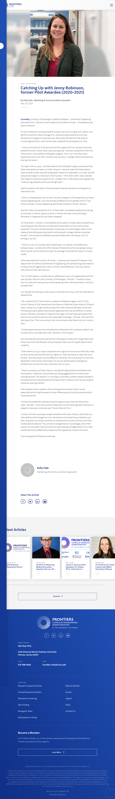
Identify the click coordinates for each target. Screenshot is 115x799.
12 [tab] (10, 584)
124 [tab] (84, 584)
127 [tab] (86, 584)
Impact (69, 698)
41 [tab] (29, 584)
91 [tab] (62, 584)
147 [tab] (99, 584)
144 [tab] (97, 584)
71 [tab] (49, 584)
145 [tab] (98, 584)
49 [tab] (34, 584)
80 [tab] (55, 584)
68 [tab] (47, 584)
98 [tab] (67, 584)
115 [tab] (78, 584)
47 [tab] (33, 584)
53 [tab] (37, 584)
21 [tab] (16, 584)
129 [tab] (87, 584)
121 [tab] (82, 584)
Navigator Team (25, 711)
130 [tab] (88, 584)
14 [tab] (11, 584)
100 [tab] (68, 584)
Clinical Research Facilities (29, 692)
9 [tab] (8, 584)
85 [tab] (58, 584)
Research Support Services (30, 686)
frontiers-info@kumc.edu (54, 665)
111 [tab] (75, 584)
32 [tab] (23, 584)
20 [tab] (15, 584)
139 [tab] (94, 584)
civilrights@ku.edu (14, 782)
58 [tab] (40, 584)
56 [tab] (39, 584)
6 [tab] (6, 584)
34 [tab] (24, 584)
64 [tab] (44, 584)
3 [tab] (4, 584)
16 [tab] (12, 584)
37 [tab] (26, 584)
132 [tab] (89, 584)
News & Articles (31, 83)
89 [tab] (61, 584)
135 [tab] (91, 584)
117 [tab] (79, 584)
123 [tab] (83, 584)
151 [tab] (102, 584)
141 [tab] (95, 584)
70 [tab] (48, 584)
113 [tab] (77, 584)
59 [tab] (41, 584)
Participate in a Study (27, 717)
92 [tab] (63, 584)
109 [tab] (74, 584)
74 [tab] (51, 584)
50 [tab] (35, 584)
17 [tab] (13, 584)
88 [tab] (60, 584)
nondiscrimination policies (84, 777)
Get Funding (23, 705)
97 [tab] (66, 584)
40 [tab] (28, 584)
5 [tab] (5, 584)
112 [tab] (76, 584)
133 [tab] (90, 584)
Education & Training (27, 698)
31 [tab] (22, 584)
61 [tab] (42, 584)
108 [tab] (73, 584)
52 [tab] (36, 584)
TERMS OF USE (64, 791)
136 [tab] (92, 584)
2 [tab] (3, 584)
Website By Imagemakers (57, 794)
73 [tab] (50, 584)
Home (22, 83)
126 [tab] (85, 584)
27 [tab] (20, 584)
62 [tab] (43, 584)
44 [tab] (31, 584)
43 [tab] (30, 584)
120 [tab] (81, 584)
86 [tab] (59, 584)
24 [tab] (18, 584)
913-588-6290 (24, 665)
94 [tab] (64, 584)
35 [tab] (25, 584)
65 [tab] (45, 584)
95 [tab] (65, 584)
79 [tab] (54, 584)
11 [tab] (9, 584)
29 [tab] (21, 584)
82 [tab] (56, 584)
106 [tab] (72, 584)
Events (69, 692)
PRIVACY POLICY (52, 791)
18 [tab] (14, 584)
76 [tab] (52, 584)
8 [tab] (7, 584)
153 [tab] (103, 584)
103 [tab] (70, 584)
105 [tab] (71, 584)
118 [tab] (80, 584)
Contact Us (71, 711)
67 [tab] (46, 584)
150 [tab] (101, 584)
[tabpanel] (16, 558)
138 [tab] (93, 584)
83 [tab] (57, 584)
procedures (100, 777)
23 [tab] (17, 584)
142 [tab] (96, 584)
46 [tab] (32, 584)
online (79, 784)
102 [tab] (69, 584)
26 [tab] (19, 584)
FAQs (68, 705)
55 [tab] (38, 584)
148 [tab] (100, 584)
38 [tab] (27, 584)
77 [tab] (53, 584)
